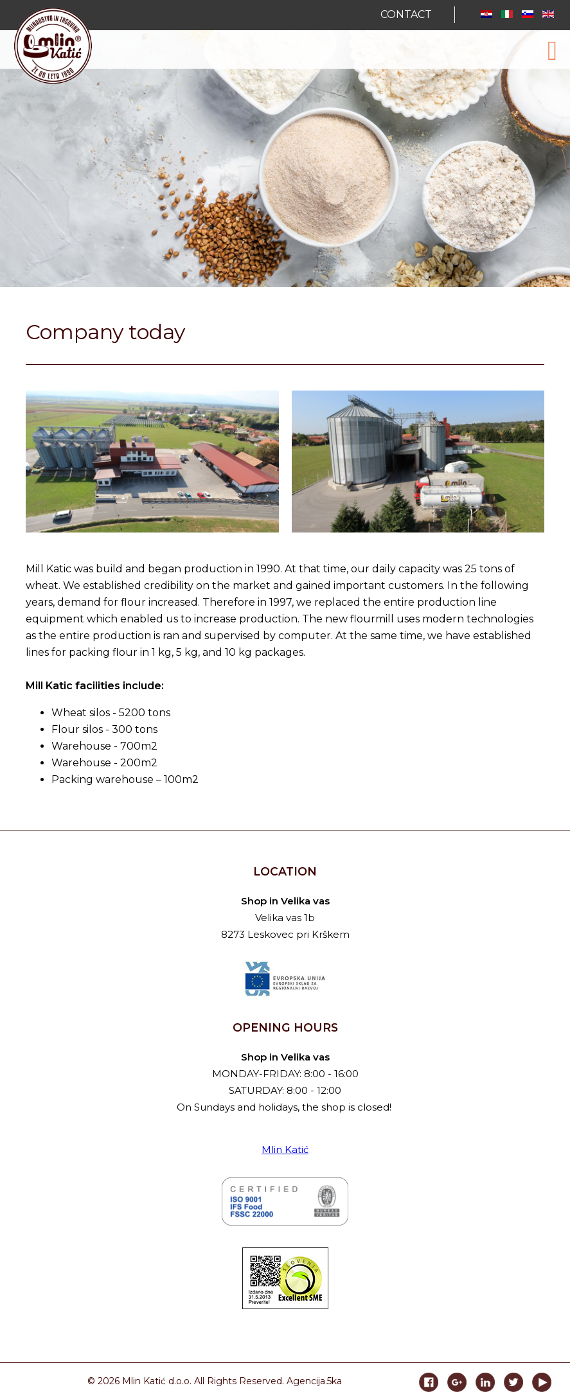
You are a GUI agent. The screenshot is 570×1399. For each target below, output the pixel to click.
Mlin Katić (285, 1149)
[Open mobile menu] (552, 50)
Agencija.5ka (314, 1381)
